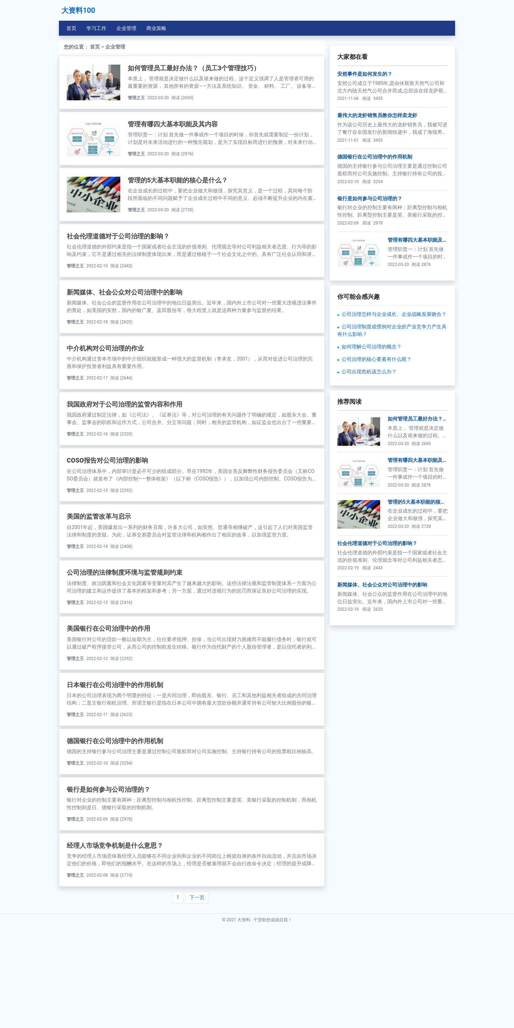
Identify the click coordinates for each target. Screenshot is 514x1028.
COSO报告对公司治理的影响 (107, 460)
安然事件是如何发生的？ (364, 174)
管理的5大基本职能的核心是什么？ (178, 180)
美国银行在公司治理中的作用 (108, 628)
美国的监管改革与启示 (99, 516)
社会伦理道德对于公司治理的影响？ (118, 236)
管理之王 (136, 97)
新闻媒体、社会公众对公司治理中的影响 (124, 292)
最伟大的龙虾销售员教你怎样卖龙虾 (377, 215)
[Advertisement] (392, 91)
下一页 (197, 897)
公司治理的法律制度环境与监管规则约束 (124, 572)
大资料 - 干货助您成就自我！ (264, 1020)
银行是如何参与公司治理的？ (108, 789)
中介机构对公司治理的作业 (105, 348)
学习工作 (96, 28)
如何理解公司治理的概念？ (372, 446)
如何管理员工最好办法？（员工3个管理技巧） (194, 68)
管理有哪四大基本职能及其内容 (173, 124)
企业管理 (126, 28)
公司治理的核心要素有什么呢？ (377, 459)
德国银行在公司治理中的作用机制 (115, 741)
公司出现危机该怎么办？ (369, 471)
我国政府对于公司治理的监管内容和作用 (124, 404)
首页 (71, 28)
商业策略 (156, 28)
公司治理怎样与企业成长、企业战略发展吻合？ (394, 414)
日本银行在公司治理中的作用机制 (115, 685)
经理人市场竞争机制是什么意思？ (115, 845)
